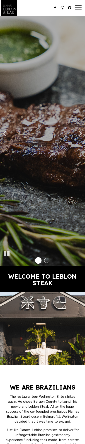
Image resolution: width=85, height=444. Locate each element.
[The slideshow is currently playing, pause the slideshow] (6, 253)
